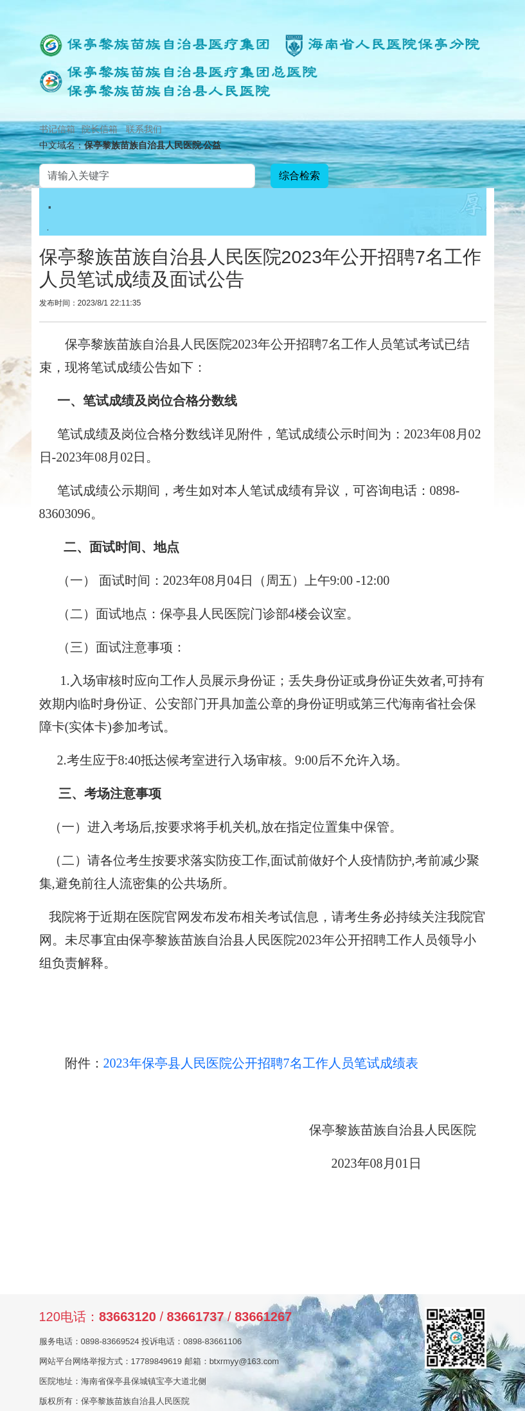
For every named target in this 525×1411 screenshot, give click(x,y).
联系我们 (144, 129)
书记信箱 (57, 129)
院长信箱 (100, 129)
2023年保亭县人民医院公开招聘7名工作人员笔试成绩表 (260, 1063)
